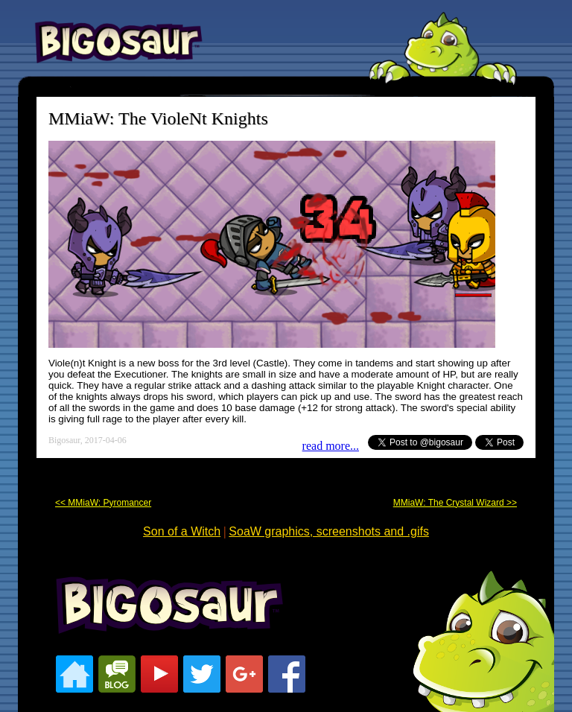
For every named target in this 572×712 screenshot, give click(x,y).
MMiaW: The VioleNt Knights (158, 118)
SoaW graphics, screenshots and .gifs (329, 531)
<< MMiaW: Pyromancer (103, 503)
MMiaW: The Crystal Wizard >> (455, 503)
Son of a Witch (181, 531)
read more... (330, 445)
